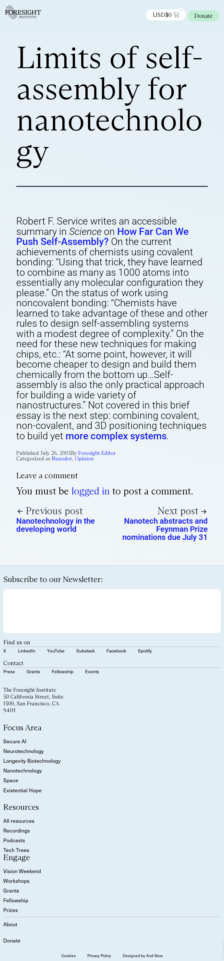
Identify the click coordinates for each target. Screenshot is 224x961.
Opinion (84, 459)
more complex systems (116, 436)
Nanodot (62, 459)
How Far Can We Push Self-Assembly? (102, 237)
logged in (90, 491)
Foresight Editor (97, 453)
